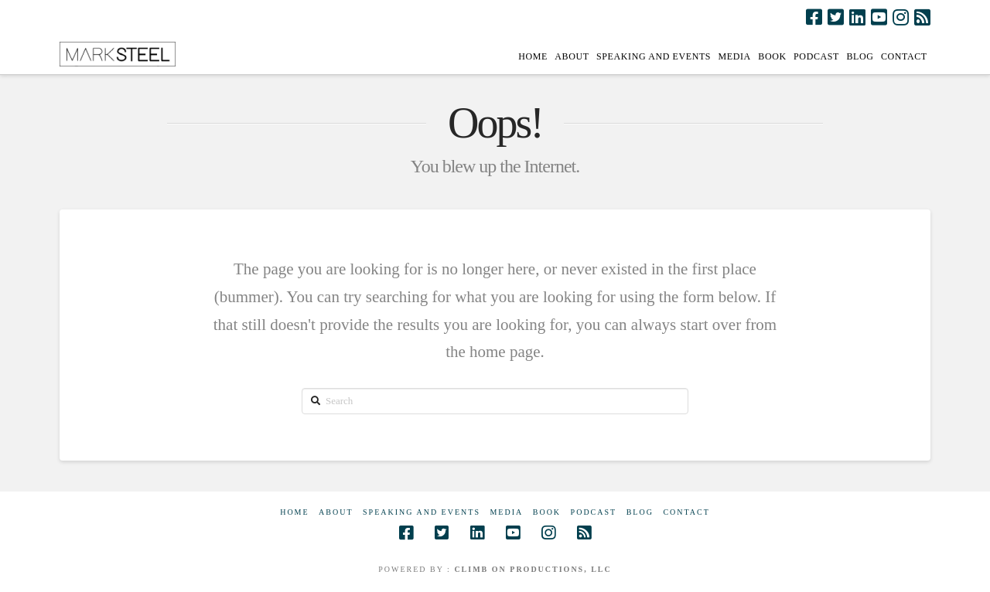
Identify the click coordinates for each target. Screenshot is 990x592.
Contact (686, 512)
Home (294, 512)
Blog (640, 512)
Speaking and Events (421, 512)
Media (506, 512)
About (336, 512)
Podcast (594, 512)
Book (547, 512)
